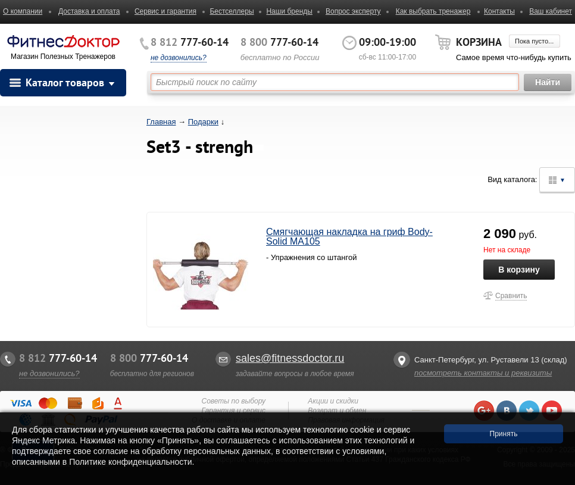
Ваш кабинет (550, 11)
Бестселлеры (232, 11)
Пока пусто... (534, 41)
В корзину (519, 269)
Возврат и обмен (337, 410)
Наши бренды (289, 11)
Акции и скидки (333, 401)
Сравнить (511, 296)
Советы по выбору (233, 401)
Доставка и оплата (89, 11)
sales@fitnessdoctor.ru (290, 358)
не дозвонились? (179, 58)
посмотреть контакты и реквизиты (483, 372)
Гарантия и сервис (233, 410)
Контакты (499, 11)
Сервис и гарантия (165, 11)
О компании (22, 11)
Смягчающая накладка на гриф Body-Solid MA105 (349, 236)
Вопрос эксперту (353, 11)
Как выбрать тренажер (433, 11)
